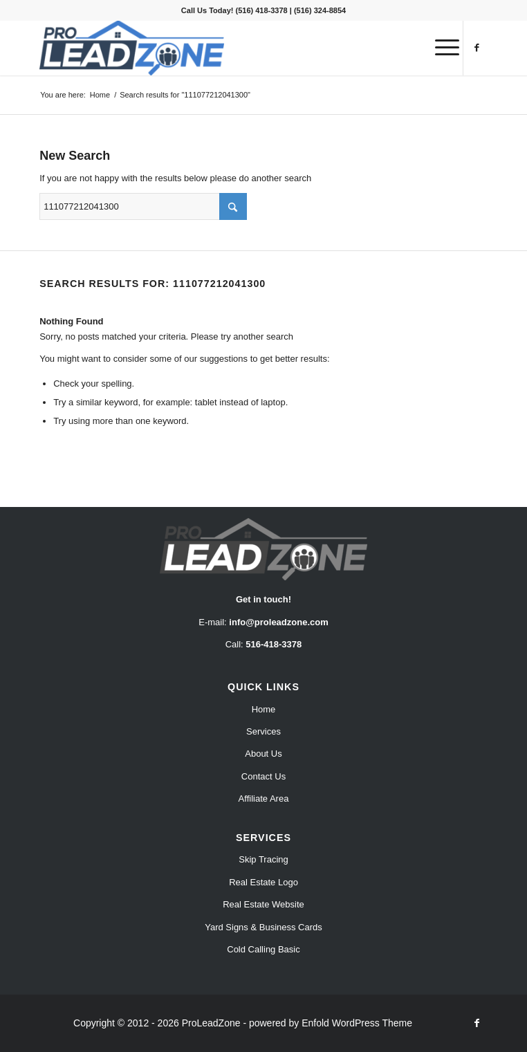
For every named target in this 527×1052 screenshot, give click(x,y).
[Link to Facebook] (477, 47)
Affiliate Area (264, 798)
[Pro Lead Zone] (218, 47)
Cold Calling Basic (263, 949)
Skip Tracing (263, 859)
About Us (263, 753)
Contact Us (263, 776)
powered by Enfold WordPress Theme (330, 1022)
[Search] (143, 206)
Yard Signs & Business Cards (263, 927)
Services (263, 731)
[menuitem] (440, 47)
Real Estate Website (263, 904)
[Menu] (440, 47)
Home (264, 709)
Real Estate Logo (263, 882)
